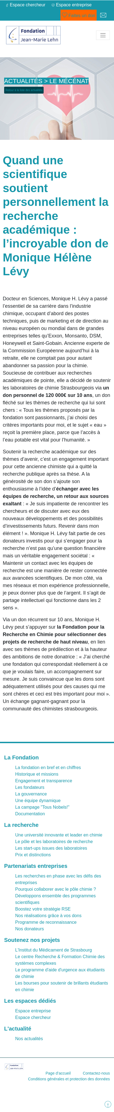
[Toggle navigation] (103, 35)
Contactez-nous (96, 1073)
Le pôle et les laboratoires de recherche (54, 841)
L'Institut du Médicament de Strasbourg (53, 950)
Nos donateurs (29, 928)
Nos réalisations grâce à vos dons (48, 915)
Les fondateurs (29, 787)
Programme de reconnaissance (45, 922)
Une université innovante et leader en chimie (58, 835)
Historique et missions (37, 774)
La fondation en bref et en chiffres (48, 767)
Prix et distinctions (33, 854)
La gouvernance (31, 794)
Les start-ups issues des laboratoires (51, 848)
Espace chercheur (33, 1017)
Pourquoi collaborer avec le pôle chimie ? (55, 889)
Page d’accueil (58, 1073)
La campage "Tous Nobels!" (42, 807)
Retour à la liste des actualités (24, 90)
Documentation (30, 813)
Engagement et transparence (43, 780)
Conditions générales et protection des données (69, 1079)
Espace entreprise (33, 1011)
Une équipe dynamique (38, 800)
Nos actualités (29, 1038)
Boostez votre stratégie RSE (43, 909)
